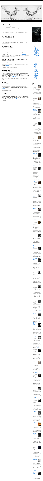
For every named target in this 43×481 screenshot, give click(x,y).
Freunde (35, 49)
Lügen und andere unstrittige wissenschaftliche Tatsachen (14, 59)
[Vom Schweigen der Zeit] (39, 260)
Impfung (5, 67)
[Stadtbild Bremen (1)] (39, 86)
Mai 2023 (35, 69)
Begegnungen (36, 49)
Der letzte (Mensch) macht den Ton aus (35, 286)
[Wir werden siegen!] (39, 210)
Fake (25, 66)
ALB (19, 66)
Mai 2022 (35, 77)
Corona (22, 89)
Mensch (26, 55)
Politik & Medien (10, 42)
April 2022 (35, 78)
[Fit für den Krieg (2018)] (39, 400)
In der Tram (36, 52)
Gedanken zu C (8, 55)
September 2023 (36, 68)
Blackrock (21, 42)
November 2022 (36, 72)
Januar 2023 (36, 71)
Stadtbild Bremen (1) (6, 26)
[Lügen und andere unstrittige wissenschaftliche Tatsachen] (39, 196)
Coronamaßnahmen (22, 66)
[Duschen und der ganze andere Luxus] (39, 314)
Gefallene (28, 66)
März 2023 (35, 70)
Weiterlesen (24, 54)
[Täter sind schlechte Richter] (39, 182)
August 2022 (36, 75)
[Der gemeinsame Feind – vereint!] (39, 155)
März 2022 (35, 79)
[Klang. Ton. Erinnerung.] (39, 301)
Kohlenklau (4, 93)
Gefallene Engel (3, 78)
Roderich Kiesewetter (14, 78)
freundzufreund (6, 3)
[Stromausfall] (39, 350)
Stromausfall (34, 348)
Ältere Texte (36, 48)
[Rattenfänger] (39, 168)
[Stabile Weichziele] (39, 98)
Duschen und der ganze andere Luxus (35, 313)
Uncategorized (36, 56)
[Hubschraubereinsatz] (39, 248)
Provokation (34, 234)
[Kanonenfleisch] (39, 375)
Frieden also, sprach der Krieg (8, 36)
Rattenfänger (34, 166)
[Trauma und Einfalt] (39, 123)
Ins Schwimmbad (35, 459)
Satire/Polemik (13, 42)
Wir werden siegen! (6, 70)
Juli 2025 (35, 64)
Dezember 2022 (36, 72)
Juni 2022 (35, 76)
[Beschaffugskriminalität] (39, 337)
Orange (28, 55)
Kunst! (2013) (34, 422)
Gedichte (35, 51)
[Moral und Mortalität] (39, 325)
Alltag (35, 47)
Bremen (14, 32)
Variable (6, 56)
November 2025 (36, 63)
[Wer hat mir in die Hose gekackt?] (39, 473)
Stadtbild (7, 32)
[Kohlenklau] (39, 413)
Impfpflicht (3, 67)
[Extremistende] (39, 388)
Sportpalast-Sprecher (4, 43)
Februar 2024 (36, 67)
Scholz (18, 78)
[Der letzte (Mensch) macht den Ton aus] (39, 286)
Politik (18, 32)
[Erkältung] (39, 363)
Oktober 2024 (36, 65)
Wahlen (8, 43)
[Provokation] (39, 236)
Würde (4, 100)
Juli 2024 (35, 66)
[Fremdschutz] (39, 272)
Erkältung (4, 82)
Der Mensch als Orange (7, 46)
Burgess (24, 55)
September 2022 (36, 74)
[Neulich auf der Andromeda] (39, 222)
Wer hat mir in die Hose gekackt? (34, 473)
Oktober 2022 (36, 73)
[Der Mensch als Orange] (39, 137)
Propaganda (20, 32)
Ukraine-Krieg (21, 78)
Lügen (7, 67)
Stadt (2, 100)
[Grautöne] (39, 447)
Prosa (35, 54)
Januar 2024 (36, 68)
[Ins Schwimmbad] (39, 461)
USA (23, 78)
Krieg (16, 32)
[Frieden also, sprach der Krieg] (39, 111)
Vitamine (8, 56)
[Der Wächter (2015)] (39, 435)
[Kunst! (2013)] (39, 424)
